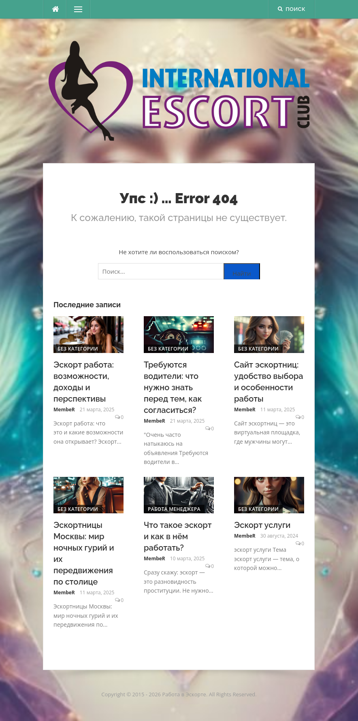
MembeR (64, 409)
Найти (241, 273)
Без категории (78, 348)
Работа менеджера (174, 509)
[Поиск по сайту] (179, 271)
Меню (76, 9)
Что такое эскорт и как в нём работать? (178, 536)
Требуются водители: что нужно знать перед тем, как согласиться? (173, 387)
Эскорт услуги (262, 525)
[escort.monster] (55, 9)
